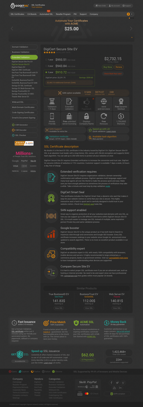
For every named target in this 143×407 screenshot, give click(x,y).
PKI (75, 14)
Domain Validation (20, 47)
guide (108, 186)
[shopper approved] (123, 382)
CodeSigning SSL (56, 395)
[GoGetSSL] (20, 5)
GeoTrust (38, 387)
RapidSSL (38, 390)
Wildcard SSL (18, 102)
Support (83, 14)
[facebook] (111, 382)
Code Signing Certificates (23, 112)
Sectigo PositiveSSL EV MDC (23, 94)
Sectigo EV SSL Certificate (22, 86)
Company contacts (20, 395)
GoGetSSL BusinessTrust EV (22, 80)
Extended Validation (21, 57)
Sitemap (16, 398)
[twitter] (117, 382)
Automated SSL (46, 13)
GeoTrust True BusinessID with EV (25, 73)
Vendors (38, 379)
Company (94, 14)
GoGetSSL (38, 385)
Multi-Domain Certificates (23, 107)
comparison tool (70, 276)
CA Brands (31, 14)
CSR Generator (20, 125)
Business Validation (20, 52)
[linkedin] (120, 387)
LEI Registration (87, 360)
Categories (54, 379)
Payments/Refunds (20, 387)
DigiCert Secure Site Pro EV (22, 62)
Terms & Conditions (21, 392)
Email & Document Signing (23, 118)
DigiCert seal (89, 204)
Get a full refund (123, 331)
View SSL (59, 308)
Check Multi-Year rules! (113, 74)
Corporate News (19, 390)
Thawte (37, 395)
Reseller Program (63, 14)
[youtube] (114, 387)
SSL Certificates (17, 14)
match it (46, 332)
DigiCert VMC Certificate (21, 70)
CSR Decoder (19, 130)
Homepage (17, 382)
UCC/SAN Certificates (57, 392)
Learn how (48, 363)
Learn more (111, 131)
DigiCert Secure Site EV (20, 64)
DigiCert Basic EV (18, 67)
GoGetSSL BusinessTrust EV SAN (24, 83)
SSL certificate (17, 331)
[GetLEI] (20, 355)
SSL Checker (19, 135)
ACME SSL (91, 336)
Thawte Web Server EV (20, 97)
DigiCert (37, 382)
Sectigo (37, 392)
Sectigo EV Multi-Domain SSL (23, 88)
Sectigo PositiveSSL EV (21, 91)
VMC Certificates (56, 398)
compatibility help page (118, 258)
